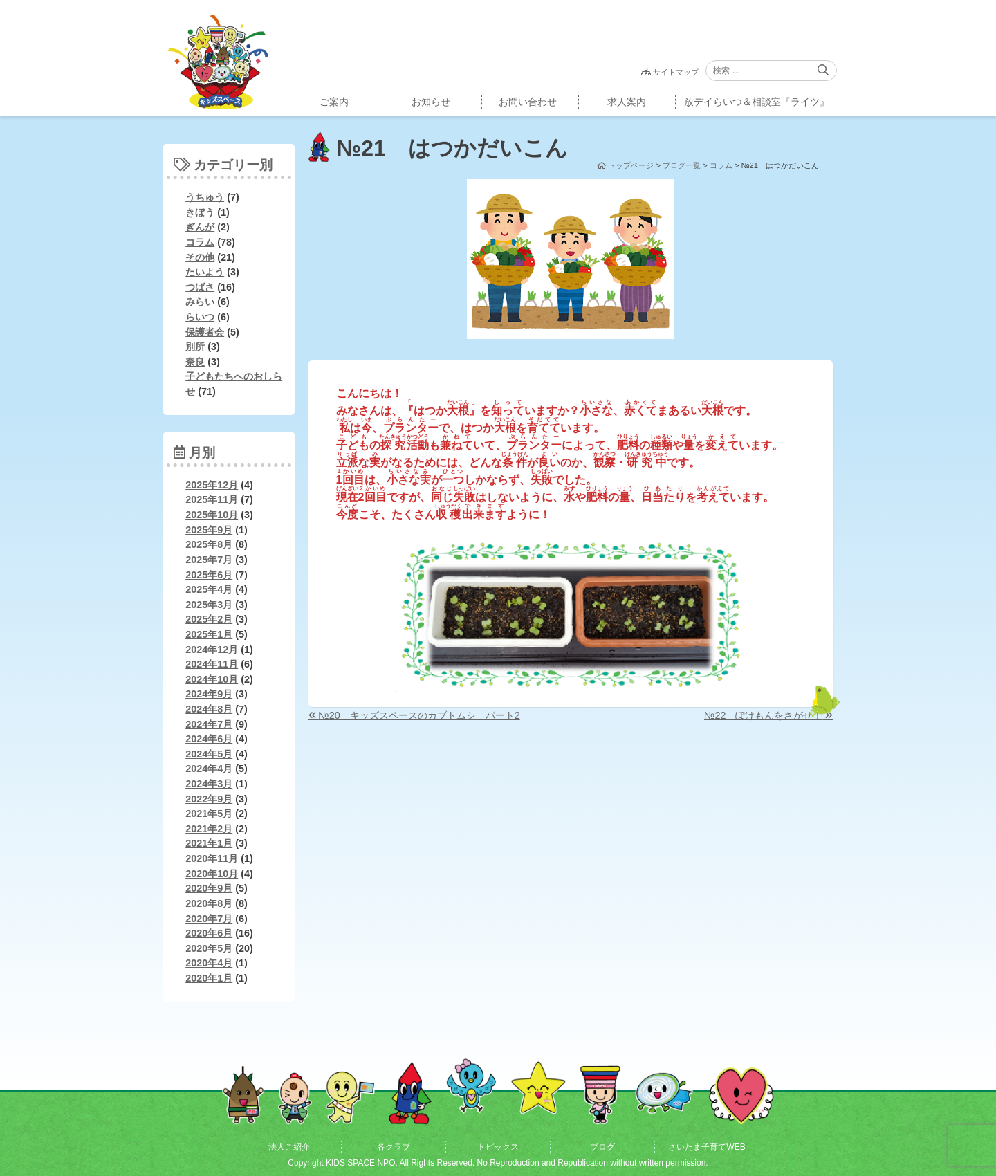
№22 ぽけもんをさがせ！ (763, 715)
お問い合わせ (528, 101)
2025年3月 (208, 604)
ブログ (602, 1147)
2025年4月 (208, 589)
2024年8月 (208, 709)
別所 (195, 346)
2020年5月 (208, 948)
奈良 (195, 361)
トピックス (498, 1147)
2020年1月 (208, 978)
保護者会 (204, 332)
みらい (199, 301)
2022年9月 (208, 799)
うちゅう (204, 197)
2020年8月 (208, 903)
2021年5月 (208, 813)
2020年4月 (208, 962)
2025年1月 (208, 634)
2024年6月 (208, 738)
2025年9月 (208, 529)
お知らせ (431, 101)
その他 (199, 257)
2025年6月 (208, 574)
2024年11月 (211, 664)
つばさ (199, 287)
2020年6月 (208, 933)
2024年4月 (208, 768)
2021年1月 (208, 843)
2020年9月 (208, 888)
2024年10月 (211, 679)
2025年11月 (211, 499)
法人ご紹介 (289, 1147)
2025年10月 (211, 514)
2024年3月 (208, 783)
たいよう (204, 271)
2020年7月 (208, 918)
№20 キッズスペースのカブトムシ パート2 (418, 715)
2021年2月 (208, 828)
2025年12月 (211, 484)
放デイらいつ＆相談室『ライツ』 (756, 101)
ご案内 (334, 101)
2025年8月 (208, 544)
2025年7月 (208, 559)
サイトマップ (676, 72)
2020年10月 (211, 873)
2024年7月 (208, 724)
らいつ (199, 316)
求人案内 (626, 101)
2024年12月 (211, 649)
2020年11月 (211, 858)
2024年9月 (208, 693)
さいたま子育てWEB (706, 1147)
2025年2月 (208, 619)
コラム (199, 242)
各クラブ (393, 1147)
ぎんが (199, 226)
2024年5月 (208, 754)
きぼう (199, 212)
